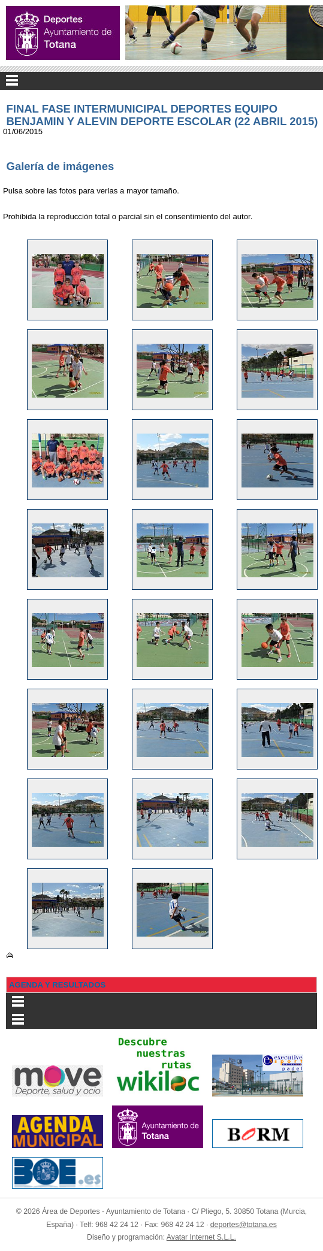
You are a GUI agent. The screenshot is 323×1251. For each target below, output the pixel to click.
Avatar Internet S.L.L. (201, 1237)
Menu (161, 81)
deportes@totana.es (243, 1224)
